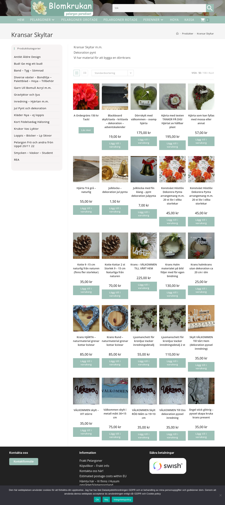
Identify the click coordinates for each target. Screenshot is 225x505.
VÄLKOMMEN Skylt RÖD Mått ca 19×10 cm (143, 414)
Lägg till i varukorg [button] (115, 145)
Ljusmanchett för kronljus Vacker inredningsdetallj (143, 341)
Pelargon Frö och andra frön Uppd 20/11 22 (33, 144)
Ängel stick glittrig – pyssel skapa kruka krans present (201, 413)
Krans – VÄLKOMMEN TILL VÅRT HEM (144, 266)
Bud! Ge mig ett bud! (28, 63)
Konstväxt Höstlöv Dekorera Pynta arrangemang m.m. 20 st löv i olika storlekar (172, 195)
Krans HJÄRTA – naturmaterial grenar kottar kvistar (86, 341)
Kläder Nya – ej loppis (29, 115)
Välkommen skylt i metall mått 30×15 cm (114, 413)
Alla (211, 72)
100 (205, 72)
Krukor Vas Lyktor (26, 128)
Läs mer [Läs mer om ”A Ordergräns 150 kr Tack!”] (86, 130)
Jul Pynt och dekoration (30, 108)
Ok (97, 499)
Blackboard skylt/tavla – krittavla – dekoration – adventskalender (115, 121)
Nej (106, 499)
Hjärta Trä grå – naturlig (86, 190)
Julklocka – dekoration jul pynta (115, 190)
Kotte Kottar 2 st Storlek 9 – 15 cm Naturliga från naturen (114, 270)
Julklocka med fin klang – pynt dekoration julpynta (143, 192)
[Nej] (220, 495)
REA (16, 159)
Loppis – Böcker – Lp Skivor (33, 135)
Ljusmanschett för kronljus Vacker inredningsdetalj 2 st (172, 341)
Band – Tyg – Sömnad (29, 70)
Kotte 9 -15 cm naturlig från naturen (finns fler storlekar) (86, 268)
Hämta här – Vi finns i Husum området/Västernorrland (99, 483)
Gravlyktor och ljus (27, 94)
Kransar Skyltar (205, 33)
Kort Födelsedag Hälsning (31, 122)
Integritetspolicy (122, 499)
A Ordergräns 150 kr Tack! (86, 117)
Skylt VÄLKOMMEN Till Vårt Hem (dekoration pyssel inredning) (201, 342)
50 (199, 72)
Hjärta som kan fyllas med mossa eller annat (201, 119)
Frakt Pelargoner (90, 461)
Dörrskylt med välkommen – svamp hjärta (144, 119)
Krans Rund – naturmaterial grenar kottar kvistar (115, 341)
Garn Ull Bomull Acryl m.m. (32, 88)
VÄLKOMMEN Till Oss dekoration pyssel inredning (172, 414)
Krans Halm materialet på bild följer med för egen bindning (172, 270)
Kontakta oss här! (91, 471)
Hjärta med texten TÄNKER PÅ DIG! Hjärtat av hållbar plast (172, 121)
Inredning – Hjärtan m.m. (31, 101)
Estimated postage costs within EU (103, 476)
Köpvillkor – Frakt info (94, 466)
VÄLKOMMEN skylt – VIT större (86, 412)
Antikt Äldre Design (27, 57)
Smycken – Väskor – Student (33, 153)
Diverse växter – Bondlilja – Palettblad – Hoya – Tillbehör (34, 79)
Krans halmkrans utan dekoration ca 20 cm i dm (201, 268)
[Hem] (177, 33)
